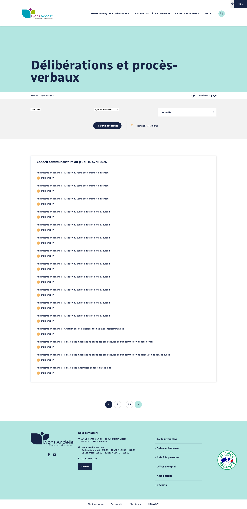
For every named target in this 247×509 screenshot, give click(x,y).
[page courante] (47, 96)
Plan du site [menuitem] (135, 504)
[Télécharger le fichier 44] (124, 178)
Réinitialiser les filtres (144, 125)
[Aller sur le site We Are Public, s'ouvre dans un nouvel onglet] (153, 504)
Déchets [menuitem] (162, 484)
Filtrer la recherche (107, 125)
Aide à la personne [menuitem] (168, 457)
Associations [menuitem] (164, 475)
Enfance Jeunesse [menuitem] (168, 448)
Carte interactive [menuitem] (167, 438)
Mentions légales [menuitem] (96, 504)
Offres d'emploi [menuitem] (166, 466)
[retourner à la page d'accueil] (37, 13)
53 (129, 404)
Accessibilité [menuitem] (117, 504)
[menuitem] (110, 13)
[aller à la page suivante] (138, 404)
